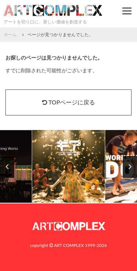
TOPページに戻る (68, 102)
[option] (68, 166)
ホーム (10, 34)
